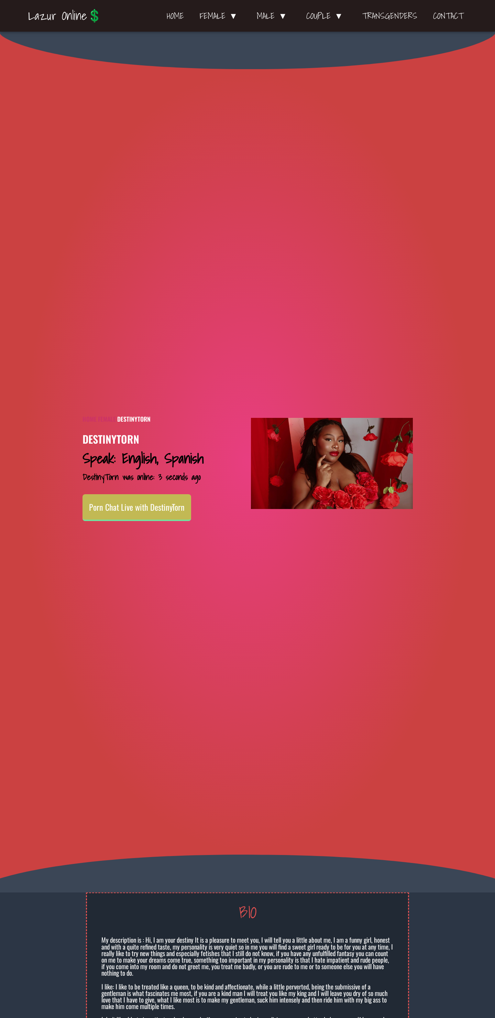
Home (175, 16)
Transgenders (389, 16)
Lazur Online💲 (65, 15)
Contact (448, 16)
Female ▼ (220, 16)
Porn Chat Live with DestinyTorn (137, 507)
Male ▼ (273, 16)
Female (107, 418)
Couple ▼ (326, 16)
